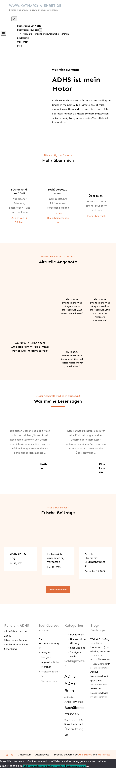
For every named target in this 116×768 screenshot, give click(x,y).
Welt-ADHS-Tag (18, 556)
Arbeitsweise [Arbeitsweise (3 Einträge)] (73, 702)
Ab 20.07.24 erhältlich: (30, 343)
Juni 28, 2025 (53, 567)
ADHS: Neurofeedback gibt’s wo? (99, 676)
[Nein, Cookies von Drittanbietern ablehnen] (87, 766)
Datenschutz (41, 754)
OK (25, 766)
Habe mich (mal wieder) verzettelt (55, 558)
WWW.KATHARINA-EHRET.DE (35, 5)
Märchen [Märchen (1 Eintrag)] (81, 720)
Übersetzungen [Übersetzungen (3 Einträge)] (73, 732)
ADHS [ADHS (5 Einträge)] (70, 676)
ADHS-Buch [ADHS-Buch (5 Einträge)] (70, 687)
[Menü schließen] (14, 19)
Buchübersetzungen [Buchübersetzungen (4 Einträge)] (74, 710)
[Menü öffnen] (3, 33)
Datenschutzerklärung (76, 766)
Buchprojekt (77, 634)
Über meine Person (15, 640)
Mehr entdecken (58, 589)
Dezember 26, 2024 (95, 571)
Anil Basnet (85, 754)
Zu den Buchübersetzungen (58, 218)
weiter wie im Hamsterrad (29, 350)
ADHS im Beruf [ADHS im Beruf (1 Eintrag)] (69, 697)
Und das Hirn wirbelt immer (30, 346)
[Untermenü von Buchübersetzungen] (40, 29)
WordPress (104, 754)
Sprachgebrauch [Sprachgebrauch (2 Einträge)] (74, 724)
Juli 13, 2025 (16, 563)
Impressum (24, 754)
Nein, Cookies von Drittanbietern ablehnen (46, 766)
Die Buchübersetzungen (49, 644)
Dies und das (77, 647)
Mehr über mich (96, 216)
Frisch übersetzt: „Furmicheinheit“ (95, 560)
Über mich (96, 195)
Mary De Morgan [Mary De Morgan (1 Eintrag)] (70, 720)
